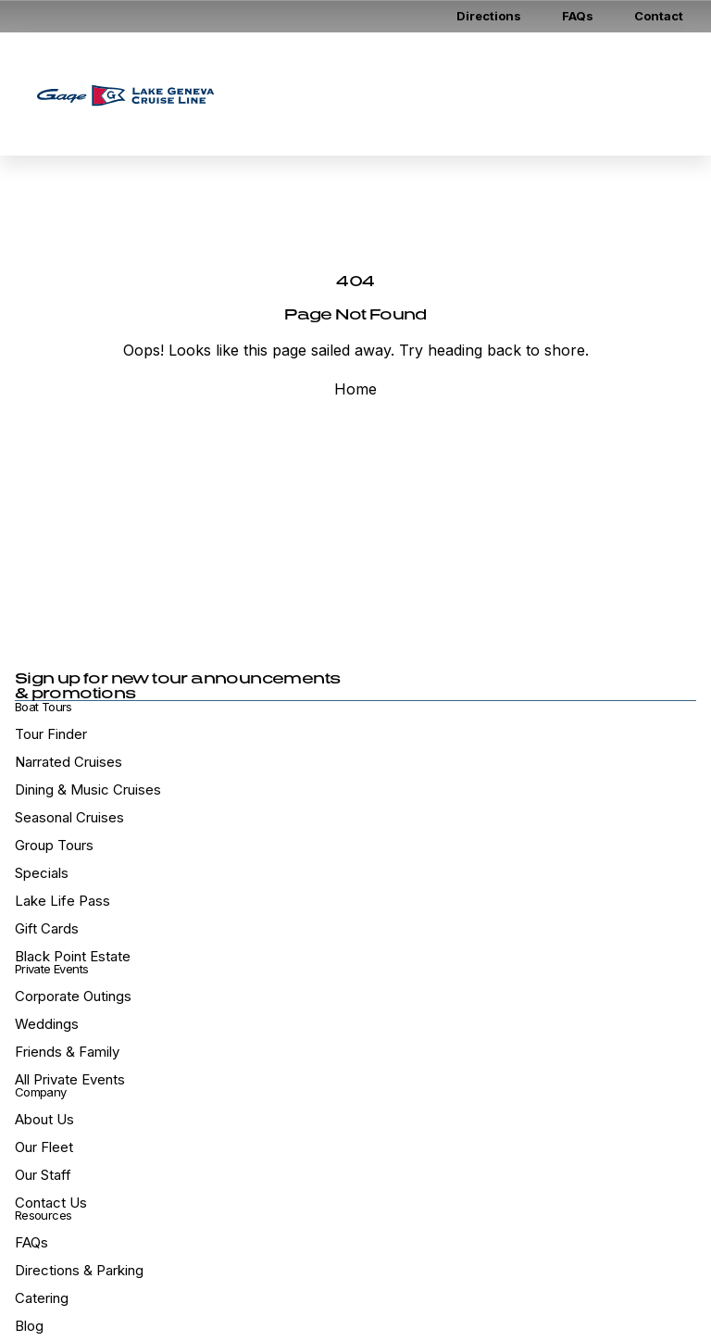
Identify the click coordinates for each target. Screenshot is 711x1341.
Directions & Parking (79, 1270)
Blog (29, 1326)
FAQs (577, 16)
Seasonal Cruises (69, 817)
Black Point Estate (73, 956)
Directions (488, 16)
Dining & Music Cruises (88, 789)
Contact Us (51, 1202)
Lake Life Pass (62, 901)
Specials (42, 873)
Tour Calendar (297, 116)
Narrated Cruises (68, 762)
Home (355, 389)
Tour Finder (51, 734)
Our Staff (43, 1175)
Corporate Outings (73, 996)
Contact (658, 16)
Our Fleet (44, 1147)
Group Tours (54, 845)
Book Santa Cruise (460, 116)
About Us (44, 1119)
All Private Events (70, 1079)
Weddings (47, 1024)
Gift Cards (500, 72)
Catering (42, 1298)
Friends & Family (67, 1052)
